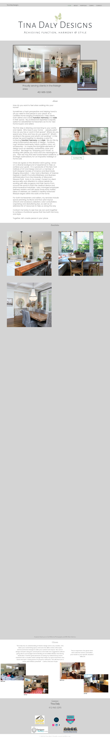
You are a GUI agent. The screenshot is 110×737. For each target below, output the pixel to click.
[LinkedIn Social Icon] (56, 725)
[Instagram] (53, 725)
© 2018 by (42, 736)
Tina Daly (49, 736)
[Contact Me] (78, 158)
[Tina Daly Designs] (13, 5)
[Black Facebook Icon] (59, 725)
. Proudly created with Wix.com (61, 736)
